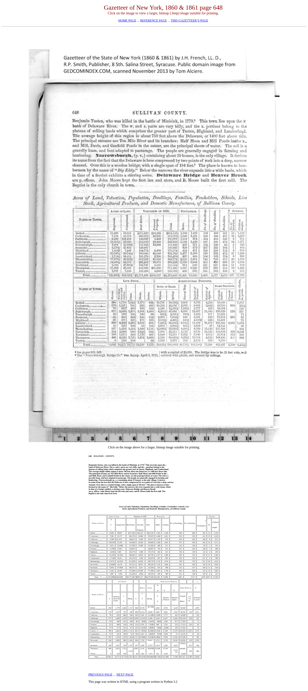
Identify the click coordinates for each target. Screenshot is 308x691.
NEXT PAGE (125, 674)
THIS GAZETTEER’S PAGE (189, 20)
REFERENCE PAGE (153, 20)
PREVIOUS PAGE (100, 674)
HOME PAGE (127, 20)
